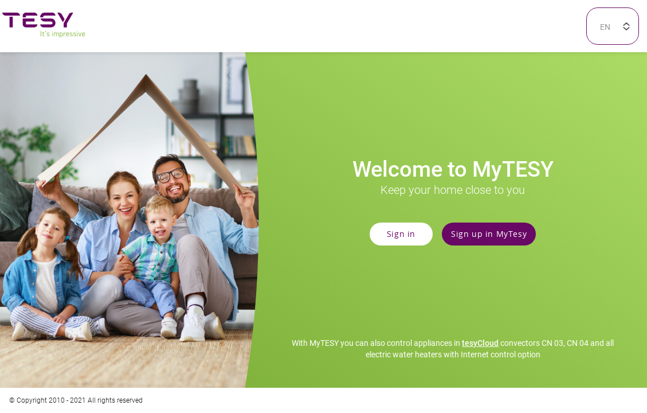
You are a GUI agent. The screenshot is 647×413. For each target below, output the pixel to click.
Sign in (401, 233)
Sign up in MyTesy (489, 233)
